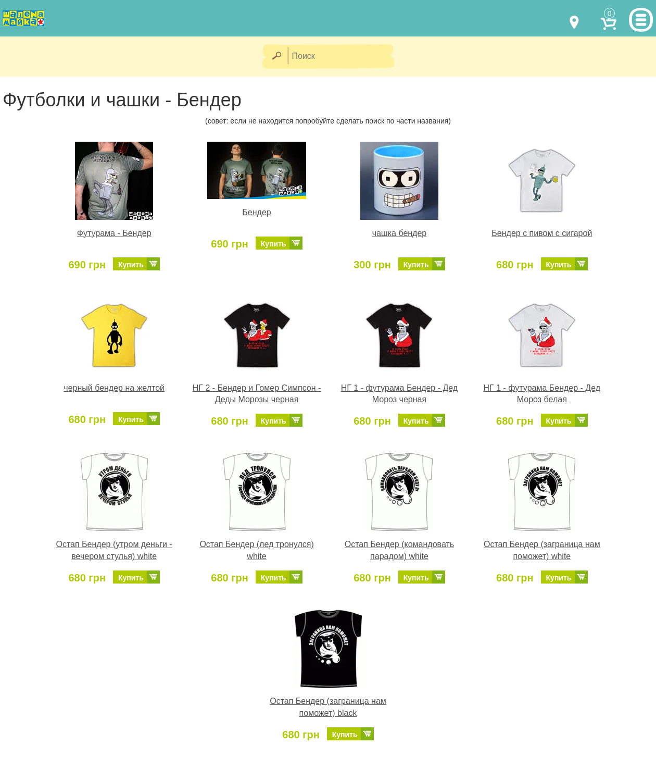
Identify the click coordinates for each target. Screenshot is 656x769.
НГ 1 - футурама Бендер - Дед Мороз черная (399, 393)
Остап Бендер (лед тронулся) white (256, 550)
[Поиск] (344, 56)
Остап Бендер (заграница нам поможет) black (328, 707)
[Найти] (276, 56)
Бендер (256, 212)
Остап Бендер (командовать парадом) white (399, 550)
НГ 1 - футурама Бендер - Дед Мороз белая (542, 393)
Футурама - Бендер (114, 233)
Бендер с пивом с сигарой (541, 233)
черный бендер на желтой (114, 387)
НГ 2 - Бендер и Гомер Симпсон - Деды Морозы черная (257, 393)
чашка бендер (399, 233)
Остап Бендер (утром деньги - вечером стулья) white (114, 550)
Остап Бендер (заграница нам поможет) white (542, 550)
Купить (131, 265)
